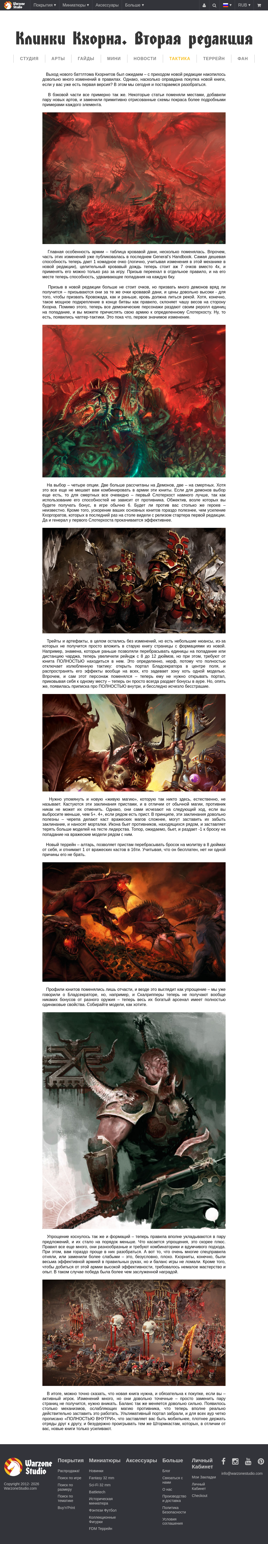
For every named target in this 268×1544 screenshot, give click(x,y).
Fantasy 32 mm (101, 1478)
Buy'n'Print (66, 1508)
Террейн (214, 58)
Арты (58, 58)
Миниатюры (74, 5)
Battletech (97, 1492)
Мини (114, 58)
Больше (132, 5)
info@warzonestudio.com (242, 1473)
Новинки (96, 1471)
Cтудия (29, 58)
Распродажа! (69, 1471)
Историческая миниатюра (101, 1501)
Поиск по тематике (65, 1498)
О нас (167, 1489)
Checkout (199, 1496)
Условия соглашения (172, 1521)
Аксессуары (107, 5)
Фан (243, 58)
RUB (242, 5)
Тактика (179, 58)
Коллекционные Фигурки (102, 1519)
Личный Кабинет (199, 1486)
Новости (145, 58)
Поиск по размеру (65, 1487)
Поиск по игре (69, 1478)
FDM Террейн (100, 1528)
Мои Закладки (204, 1477)
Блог (166, 1471)
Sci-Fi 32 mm (99, 1485)
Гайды (86, 58)
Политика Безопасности (174, 1510)
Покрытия (43, 5)
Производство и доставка (174, 1498)
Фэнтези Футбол (102, 1510)
